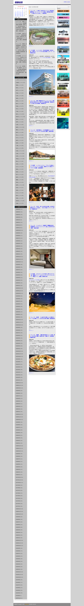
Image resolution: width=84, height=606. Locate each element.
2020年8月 (18, 393)
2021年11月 (18, 353)
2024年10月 (18, 261)
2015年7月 (18, 553)
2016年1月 (18, 537)
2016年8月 (18, 519)
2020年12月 (18, 382)
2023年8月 (18, 298)
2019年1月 (18, 443)
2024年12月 (18, 256)
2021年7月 (18, 364)
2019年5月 (18, 432)
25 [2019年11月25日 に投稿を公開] (15, 15)
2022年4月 (18, 340)
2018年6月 (18, 461)
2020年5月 (18, 401)
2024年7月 (18, 269)
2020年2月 (18, 409)
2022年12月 (18, 319)
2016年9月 (18, 516)
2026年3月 (18, 217)
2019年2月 (18, 440)
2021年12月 (18, 351)
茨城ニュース (18, 106)
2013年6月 (18, 595)
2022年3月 (18, 343)
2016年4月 (18, 529)
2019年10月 (18, 419)
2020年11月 (18, 385)
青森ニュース (18, 85)
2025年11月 (18, 227)
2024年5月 (18, 275)
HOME (65, 1)
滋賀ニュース (18, 142)
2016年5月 (18, 527)
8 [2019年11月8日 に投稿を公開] (22, 11)
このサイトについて (20, 79)
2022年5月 (18, 338)
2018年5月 (18, 464)
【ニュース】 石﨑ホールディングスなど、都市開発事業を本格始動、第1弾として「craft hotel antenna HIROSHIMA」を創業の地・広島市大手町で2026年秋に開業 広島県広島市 (21, 26)
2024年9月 (18, 264)
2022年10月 (18, 324)
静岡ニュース (18, 127)
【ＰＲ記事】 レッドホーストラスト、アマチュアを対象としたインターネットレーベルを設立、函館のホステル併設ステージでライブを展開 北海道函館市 (42, 166)
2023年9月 (18, 296)
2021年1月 (18, 380)
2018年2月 (18, 472)
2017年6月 (18, 493)
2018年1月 (18, 474)
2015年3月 (18, 564)
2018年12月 (18, 445)
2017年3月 (18, 500)
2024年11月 (18, 259)
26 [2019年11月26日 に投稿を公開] (17, 15)
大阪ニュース (18, 153)
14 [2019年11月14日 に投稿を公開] (20, 12)
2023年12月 (18, 288)
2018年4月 (18, 466)
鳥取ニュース (18, 169)
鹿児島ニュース (19, 200)
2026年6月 (18, 209)
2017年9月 (18, 485)
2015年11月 (18, 543)
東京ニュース (18, 114)
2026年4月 (18, 214)
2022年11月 (18, 322)
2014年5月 (18, 590)
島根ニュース (18, 171)
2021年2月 (18, 377)
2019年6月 (18, 430)
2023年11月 (18, 290)
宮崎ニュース (18, 198)
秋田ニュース (18, 87)
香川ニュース (18, 174)
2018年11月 (18, 448)
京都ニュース (18, 150)
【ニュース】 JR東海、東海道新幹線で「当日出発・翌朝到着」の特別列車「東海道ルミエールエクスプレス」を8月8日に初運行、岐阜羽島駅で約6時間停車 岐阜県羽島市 (21, 48)
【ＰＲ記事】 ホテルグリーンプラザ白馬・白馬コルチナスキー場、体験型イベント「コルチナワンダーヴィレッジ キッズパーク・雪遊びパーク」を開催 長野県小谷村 (42, 275)
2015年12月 (18, 540)
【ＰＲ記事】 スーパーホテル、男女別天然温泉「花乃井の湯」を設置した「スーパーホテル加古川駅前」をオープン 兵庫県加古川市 (42, 51)
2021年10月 (18, 356)
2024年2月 (18, 282)
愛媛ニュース (18, 179)
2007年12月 (18, 598)
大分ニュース (18, 192)
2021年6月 (18, 366)
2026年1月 (18, 222)
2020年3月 (18, 406)
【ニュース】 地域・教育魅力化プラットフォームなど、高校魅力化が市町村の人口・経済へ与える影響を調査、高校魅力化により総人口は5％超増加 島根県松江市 (42, 102)
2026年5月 (18, 211)
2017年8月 (18, 487)
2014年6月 (18, 587)
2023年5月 (18, 306)
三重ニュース (18, 145)
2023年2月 (18, 314)
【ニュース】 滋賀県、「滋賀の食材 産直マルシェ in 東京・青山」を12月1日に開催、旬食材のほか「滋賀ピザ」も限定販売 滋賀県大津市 (42, 336)
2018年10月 (18, 451)
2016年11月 (18, 511)
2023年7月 (18, 301)
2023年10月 (18, 293)
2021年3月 (18, 374)
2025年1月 (18, 254)
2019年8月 (18, 424)
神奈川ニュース (19, 116)
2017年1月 (18, 506)
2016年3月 (18, 532)
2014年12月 (18, 571)
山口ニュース (18, 166)
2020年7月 (18, 395)
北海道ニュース (19, 82)
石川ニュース (18, 137)
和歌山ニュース (19, 158)
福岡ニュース (18, 185)
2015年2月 (18, 566)
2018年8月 (18, 456)
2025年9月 (18, 232)
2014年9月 (18, 579)
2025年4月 (18, 246)
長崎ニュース (18, 190)
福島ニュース (18, 98)
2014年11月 (18, 574)
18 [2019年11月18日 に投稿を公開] (15, 14)
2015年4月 (18, 561)
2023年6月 (18, 303)
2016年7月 (18, 521)
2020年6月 (18, 398)
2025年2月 (18, 251)
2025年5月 (18, 243)
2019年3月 (18, 437)
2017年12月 (18, 477)
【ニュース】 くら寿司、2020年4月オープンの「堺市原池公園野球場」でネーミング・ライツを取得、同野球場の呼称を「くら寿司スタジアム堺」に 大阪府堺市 (42, 12)
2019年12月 (18, 414)
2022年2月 (18, 345)
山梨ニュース (18, 124)
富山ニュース (18, 135)
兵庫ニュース (18, 156)
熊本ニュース (18, 195)
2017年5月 (18, 495)
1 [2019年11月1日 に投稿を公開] (22, 9)
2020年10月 (18, 388)
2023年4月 (18, 309)
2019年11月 (18, 416)
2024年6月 (18, 272)
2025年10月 (18, 230)
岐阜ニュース (18, 132)
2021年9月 (18, 359)
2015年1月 (18, 569)
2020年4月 (18, 403)
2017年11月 (18, 479)
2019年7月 (18, 427)
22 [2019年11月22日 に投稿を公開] (22, 14)
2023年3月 (18, 311)
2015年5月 (18, 558)
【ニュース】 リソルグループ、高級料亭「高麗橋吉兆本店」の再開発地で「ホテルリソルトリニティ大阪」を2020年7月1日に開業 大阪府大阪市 (42, 227)
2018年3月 (18, 469)
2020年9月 (18, 390)
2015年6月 (18, 556)
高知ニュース (18, 182)
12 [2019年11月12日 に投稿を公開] (17, 12)
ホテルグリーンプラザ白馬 (34, 279)
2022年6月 (18, 335)
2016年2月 (18, 535)
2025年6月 (18, 240)
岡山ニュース (18, 161)
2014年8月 (18, 582)
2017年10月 (18, 482)
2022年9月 (18, 327)
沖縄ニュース (18, 203)
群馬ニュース (18, 100)
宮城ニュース (18, 93)
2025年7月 (18, 238)
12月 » (19, 17)
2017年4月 (18, 498)
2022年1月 (18, 348)
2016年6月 (18, 524)
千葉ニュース (18, 111)
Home (30, 6)
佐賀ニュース (18, 187)
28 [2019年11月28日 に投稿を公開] (20, 15)
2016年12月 (18, 508)
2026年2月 (18, 219)
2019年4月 (18, 435)
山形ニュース (18, 95)
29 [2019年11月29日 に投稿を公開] (22, 15)
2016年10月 (18, 514)
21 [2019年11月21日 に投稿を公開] (20, 14)
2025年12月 (18, 225)
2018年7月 (18, 458)
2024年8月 (18, 267)
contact (68, 1)
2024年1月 (18, 285)
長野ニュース (18, 121)
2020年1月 (18, 411)
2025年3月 (18, 248)
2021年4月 (18, 372)
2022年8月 (18, 330)
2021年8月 (18, 361)
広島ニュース (18, 163)
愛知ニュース (18, 129)
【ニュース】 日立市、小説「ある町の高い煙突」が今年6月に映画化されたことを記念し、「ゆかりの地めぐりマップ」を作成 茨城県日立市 (42, 208)
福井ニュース (18, 140)
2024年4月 (18, 277)
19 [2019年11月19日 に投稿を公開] (17, 14)
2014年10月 (18, 577)
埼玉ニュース (18, 108)
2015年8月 (18, 550)
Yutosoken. (27, 604)
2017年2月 (18, 503)
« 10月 (16, 17)
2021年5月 (18, 369)
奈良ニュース (18, 148)
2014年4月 (18, 592)
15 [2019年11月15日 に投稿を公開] (22, 12)
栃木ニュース (18, 103)
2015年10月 (18, 545)
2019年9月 (18, 422)
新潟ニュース (18, 119)
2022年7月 (18, 332)
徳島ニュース (18, 177)
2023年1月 (18, 317)
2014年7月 (18, 585)
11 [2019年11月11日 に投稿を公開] (15, 12)
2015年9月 (18, 548)
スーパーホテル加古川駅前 (45, 57)
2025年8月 (18, 235)
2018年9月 (18, 453)
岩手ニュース (18, 90)
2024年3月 (18, 280)
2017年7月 (18, 490)
